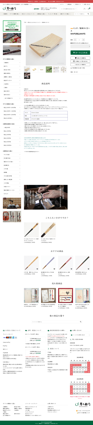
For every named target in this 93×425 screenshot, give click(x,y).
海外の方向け (7, 94)
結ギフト (6, 66)
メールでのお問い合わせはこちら (68, 8)
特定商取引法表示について (54, 410)
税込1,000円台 (7, 131)
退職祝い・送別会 (8, 77)
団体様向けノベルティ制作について (33, 415)
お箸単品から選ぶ (41, 14)
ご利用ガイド (77, 4)
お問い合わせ (87, 4)
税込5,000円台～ (8, 145)
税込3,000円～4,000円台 (10, 107)
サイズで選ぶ (7, 154)
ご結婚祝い (5, 14)
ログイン (62, 4)
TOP (25, 22)
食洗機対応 (6, 165)
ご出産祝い (6, 84)
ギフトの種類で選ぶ (14, 14)
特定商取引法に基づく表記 (78, 68)
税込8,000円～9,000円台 (10, 114)
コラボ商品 (6, 183)
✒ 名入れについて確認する (80, 64)
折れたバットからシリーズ (28, 14)
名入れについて (28, 413)
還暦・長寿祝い (7, 73)
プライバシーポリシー (52, 412)
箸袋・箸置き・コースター (9, 190)
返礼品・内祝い (7, 69)
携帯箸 (5, 172)
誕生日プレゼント (8, 80)
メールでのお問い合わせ (78, 335)
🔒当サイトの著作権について (83, 412)
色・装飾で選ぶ (7, 158)
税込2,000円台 (7, 134)
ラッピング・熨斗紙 (52, 14)
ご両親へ (6, 87)
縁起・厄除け (7, 91)
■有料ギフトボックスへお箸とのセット (80, 43)
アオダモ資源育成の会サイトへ (32, 151)
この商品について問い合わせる (80, 61)
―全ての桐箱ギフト (8, 98)
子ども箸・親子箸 (8, 176)
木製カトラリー (7, 186)
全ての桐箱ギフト (6, 415)
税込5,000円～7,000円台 (10, 111)
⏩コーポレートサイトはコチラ (83, 410)
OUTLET (6, 193)
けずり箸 (6, 169)
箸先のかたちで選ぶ (8, 161)
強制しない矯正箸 (8, 179)
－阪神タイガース (45, 22)
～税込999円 (7, 127)
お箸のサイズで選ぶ (64, 14)
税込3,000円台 (7, 138)
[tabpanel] (46, 45)
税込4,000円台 (7, 141)
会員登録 (69, 4)
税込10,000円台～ (8, 118)
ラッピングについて (29, 412)
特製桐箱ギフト (28, 408)
